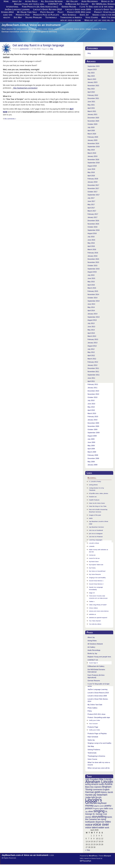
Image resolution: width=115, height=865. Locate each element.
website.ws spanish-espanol (98, 617)
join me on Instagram (96, 533)
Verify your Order (94, 720)
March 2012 (92, 359)
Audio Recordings (94, 650)
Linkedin (92, 546)
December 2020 (93, 118)
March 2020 (92, 134)
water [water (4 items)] (101, 827)
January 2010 (92, 420)
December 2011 (93, 368)
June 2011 (91, 378)
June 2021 (91, 101)
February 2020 (93, 137)
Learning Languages (95, 540)
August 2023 (92, 69)
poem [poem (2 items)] (102, 806)
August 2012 (92, 346)
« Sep (87, 850)
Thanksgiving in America (71, 17)
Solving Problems (33, 17)
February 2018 (93, 179)
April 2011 (91, 381)
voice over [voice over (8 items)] (101, 824)
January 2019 (92, 156)
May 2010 (91, 407)
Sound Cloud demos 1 (96, 580)
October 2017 (92, 192)
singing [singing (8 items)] (99, 811)
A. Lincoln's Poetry (95, 481)
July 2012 (91, 349)
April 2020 (91, 130)
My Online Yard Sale (27, 12)
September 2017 (94, 195)
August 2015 (92, 272)
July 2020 (91, 127)
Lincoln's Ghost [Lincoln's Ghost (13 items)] (93, 801)
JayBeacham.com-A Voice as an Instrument (31, 25)
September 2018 (94, 163)
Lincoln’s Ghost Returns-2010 (47, 9)
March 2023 (92, 79)
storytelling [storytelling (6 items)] (99, 816)
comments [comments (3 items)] (97, 789)
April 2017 (91, 208)
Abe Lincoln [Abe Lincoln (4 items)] (105, 779)
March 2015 (92, 288)
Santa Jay (84, 15)
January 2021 (92, 114)
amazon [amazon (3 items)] (95, 784)
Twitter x (92, 601)
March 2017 (92, 211)
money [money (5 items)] (89, 805)
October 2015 (92, 265)
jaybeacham (24, 49)
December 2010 (93, 391)
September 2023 (94, 66)
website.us (92, 614)
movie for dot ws (94, 558)
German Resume (68, 6)
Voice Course (92, 17)
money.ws (92, 555)
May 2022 (91, 89)
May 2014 (91, 307)
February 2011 (93, 384)
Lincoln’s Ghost (94, 543)
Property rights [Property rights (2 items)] (98, 808)
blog (51, 49)
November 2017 (93, 188)
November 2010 (93, 394)
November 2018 (93, 159)
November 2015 (93, 262)
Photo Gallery (47, 12)
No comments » (10, 119)
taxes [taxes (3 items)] (109, 817)
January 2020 (92, 140)
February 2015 (93, 291)
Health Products (94, 500)
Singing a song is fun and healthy (99, 743)
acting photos (93, 485)
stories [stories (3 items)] (88, 817)
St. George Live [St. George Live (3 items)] (100, 814)
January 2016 (92, 256)
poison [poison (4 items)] (88, 808)
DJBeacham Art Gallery (76, 4)
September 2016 (94, 230)
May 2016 (91, 243)
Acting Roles (92, 640)
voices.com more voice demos (99, 611)
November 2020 (93, 121)
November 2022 (93, 85)
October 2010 (92, 397)
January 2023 (92, 82)
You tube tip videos (95, 624)
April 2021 (91, 108)
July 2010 (91, 400)
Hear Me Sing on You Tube (97, 506)
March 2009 (92, 452)
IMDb (90, 518)
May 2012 (91, 352)
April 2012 (91, 355)
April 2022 (91, 92)
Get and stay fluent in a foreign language (38, 45)
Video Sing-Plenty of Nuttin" (98, 605)
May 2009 (91, 445)
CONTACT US (55, 4)
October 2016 (92, 227)
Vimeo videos (93, 608)
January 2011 (92, 387)
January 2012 (92, 365)
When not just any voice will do (99, 20)
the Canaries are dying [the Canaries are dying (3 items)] (95, 819)
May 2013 (91, 330)
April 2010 (91, 410)
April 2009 (91, 449)
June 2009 (91, 442)
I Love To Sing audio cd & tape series (97, 6)
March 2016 (92, 249)
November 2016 (93, 224)
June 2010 (91, 404)
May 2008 (91, 462)
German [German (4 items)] (89, 792)
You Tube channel (95, 621)
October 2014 (92, 298)
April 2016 (91, 246)
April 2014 (91, 310)
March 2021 (92, 111)
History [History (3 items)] (103, 792)
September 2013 (94, 317)
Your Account (93, 723)
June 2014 (91, 304)
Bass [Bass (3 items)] (87, 787)
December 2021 (93, 98)
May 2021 (91, 105)
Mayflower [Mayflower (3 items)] (102, 803)
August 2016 (92, 233)
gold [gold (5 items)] (97, 791)
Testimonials (51, 17)
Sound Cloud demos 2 (96, 584)
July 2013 (91, 323)
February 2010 (93, 416)
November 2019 (93, 143)
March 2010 (92, 413)
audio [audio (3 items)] (101, 784)
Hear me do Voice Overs (97, 503)
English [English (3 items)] (106, 789)
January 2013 (92, 343)
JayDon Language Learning (17, 9)
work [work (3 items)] (107, 827)
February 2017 (93, 214)
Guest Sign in (93, 663)
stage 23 (92, 593)
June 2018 (91, 169)
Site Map (18, 17)
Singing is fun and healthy (97, 577)
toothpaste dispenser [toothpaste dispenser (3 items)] (94, 822)
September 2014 (94, 301)
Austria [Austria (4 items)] (108, 784)
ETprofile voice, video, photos (98, 493)
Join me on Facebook (96, 530)
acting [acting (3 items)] (88, 784)
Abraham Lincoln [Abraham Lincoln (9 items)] (99, 782)
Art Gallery (91, 647)
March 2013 (92, 336)
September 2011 (94, 375)
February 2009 (93, 455)
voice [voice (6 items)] (88, 824)
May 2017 (91, 204)
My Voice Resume (95, 574)
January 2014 (92, 314)
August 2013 (92, 320)
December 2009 (93, 423)
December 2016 (93, 220)
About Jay (91, 637)
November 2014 (93, 294)
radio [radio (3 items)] (106, 808)
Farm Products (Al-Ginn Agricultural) (40, 6)
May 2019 (91, 150)
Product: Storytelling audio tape (99, 717)
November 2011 (93, 371)
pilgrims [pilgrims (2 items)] (97, 806)
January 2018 (92, 182)
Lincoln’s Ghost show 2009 (78, 9)
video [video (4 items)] (108, 821)
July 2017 (91, 198)
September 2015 (94, 269)
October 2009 (92, 429)
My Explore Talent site (96, 564)
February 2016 (93, 253)
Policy (61, 12)
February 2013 (93, 339)
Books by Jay (92, 653)
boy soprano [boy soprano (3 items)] (96, 787)
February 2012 (93, 362)
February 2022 (93, 95)
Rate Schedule (69, 15)
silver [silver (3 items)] (90, 811)
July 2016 (91, 237)
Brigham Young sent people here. (29, 4)
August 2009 (92, 436)
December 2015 (93, 259)
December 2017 (93, 185)
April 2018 (91, 175)
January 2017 (92, 217)
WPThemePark (85, 861)
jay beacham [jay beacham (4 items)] (100, 794)
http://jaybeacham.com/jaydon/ (25, 88)
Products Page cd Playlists (46, 15)
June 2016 (91, 240)
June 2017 (91, 201)
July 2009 (91, 439)
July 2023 (91, 73)
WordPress (93, 856)
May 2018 (91, 172)
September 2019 (94, 146)
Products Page (23, 15)
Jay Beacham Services (96, 527)
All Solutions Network (95, 644)
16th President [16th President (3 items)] (91, 779)
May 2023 (91, 76)
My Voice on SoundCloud (97, 571)
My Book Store (93, 561)
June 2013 (91, 326)
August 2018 (92, 166)
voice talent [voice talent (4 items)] (91, 827)
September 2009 (94, 432)
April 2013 (91, 333)
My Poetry (92, 568)
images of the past (95, 515)
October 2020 (92, 124)
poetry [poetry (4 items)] (108, 805)
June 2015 (91, 278)
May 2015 (91, 281)
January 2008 (92, 465)
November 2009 (93, 426)
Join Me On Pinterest (96, 536)
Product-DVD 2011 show (79, 12)
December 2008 (93, 458)
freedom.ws (93, 496)
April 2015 (91, 285)
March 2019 (92, 153)
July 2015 (91, 275)
